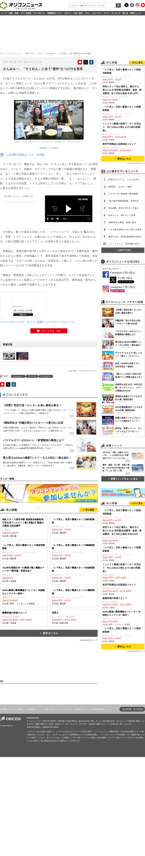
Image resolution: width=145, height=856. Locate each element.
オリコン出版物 (17, 709)
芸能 (10, 13)
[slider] (68, 215)
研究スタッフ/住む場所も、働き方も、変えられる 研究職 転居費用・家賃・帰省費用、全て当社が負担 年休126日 (122, 90)
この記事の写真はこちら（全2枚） (23, 154)
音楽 (16, 13)
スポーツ (67, 13)
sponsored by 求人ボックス (89, 640)
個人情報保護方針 (98, 709)
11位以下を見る (123, 250)
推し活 (125, 13)
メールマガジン (65, 709)
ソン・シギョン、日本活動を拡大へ (124, 244)
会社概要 (3, 709)
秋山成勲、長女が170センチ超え (123, 208)
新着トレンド (135, 13)
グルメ (87, 13)
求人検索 (89, 509)
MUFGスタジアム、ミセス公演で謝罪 (125, 179)
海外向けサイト (81, 709)
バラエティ (40, 53)
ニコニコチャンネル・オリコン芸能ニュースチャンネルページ (37, 321)
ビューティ (96, 13)
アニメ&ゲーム (39, 13)
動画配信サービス (54, 13)
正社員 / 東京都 (24, 527)
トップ (4, 13)
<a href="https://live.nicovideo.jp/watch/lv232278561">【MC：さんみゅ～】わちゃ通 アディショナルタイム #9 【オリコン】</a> (23, 305)
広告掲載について (34, 709)
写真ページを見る (50, 148)
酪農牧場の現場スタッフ (115, 598)
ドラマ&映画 (26, 13)
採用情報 (128, 709)
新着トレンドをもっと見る (122, 478)
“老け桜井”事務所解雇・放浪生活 (123, 201)
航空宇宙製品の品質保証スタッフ (119, 144)
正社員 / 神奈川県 (73, 617)
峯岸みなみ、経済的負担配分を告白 (124, 236)
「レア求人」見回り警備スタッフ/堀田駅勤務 (122, 630)
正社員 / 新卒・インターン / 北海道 (24, 597)
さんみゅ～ (18, 376)
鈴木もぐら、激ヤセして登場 (121, 215)
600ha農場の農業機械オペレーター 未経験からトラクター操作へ (122, 613)
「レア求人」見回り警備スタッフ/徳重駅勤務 (122, 108)
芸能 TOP (29, 53)
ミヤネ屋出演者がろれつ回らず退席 (124, 229)
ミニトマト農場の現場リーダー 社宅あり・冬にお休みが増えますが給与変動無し (122, 127)
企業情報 (139, 709)
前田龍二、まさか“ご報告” (120, 186)
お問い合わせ (50, 709)
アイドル (32, 376)
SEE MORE (83, 199)
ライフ (106, 13)
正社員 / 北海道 (24, 574)
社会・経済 (78, 13)
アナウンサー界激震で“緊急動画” (123, 194)
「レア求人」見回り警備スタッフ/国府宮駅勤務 (122, 71)
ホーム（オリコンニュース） (11, 53)
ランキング (115, 13)
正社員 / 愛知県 (73, 526)
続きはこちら (50, 633)
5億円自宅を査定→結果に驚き (122, 222)
